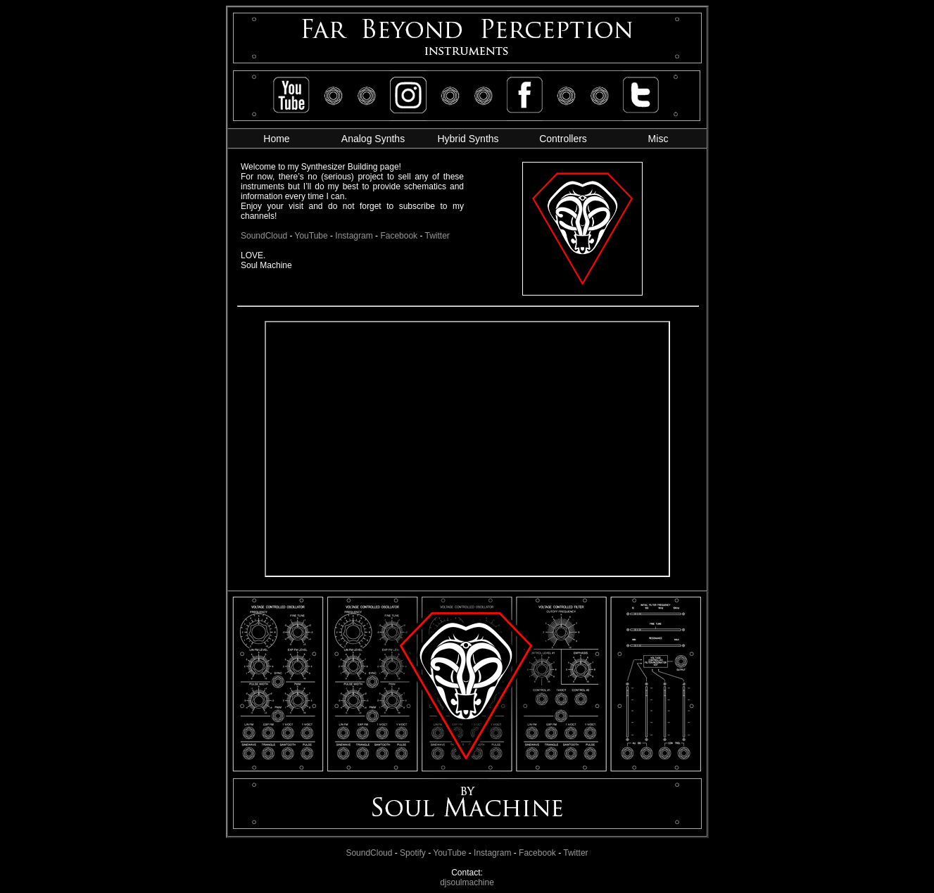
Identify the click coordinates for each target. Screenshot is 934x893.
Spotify (413, 853)
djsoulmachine (467, 882)
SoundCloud (369, 853)
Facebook (537, 853)
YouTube (449, 853)
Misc (658, 138)
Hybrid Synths (467, 138)
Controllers (563, 138)
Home (276, 138)
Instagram (492, 853)
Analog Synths (373, 138)
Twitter (575, 853)
